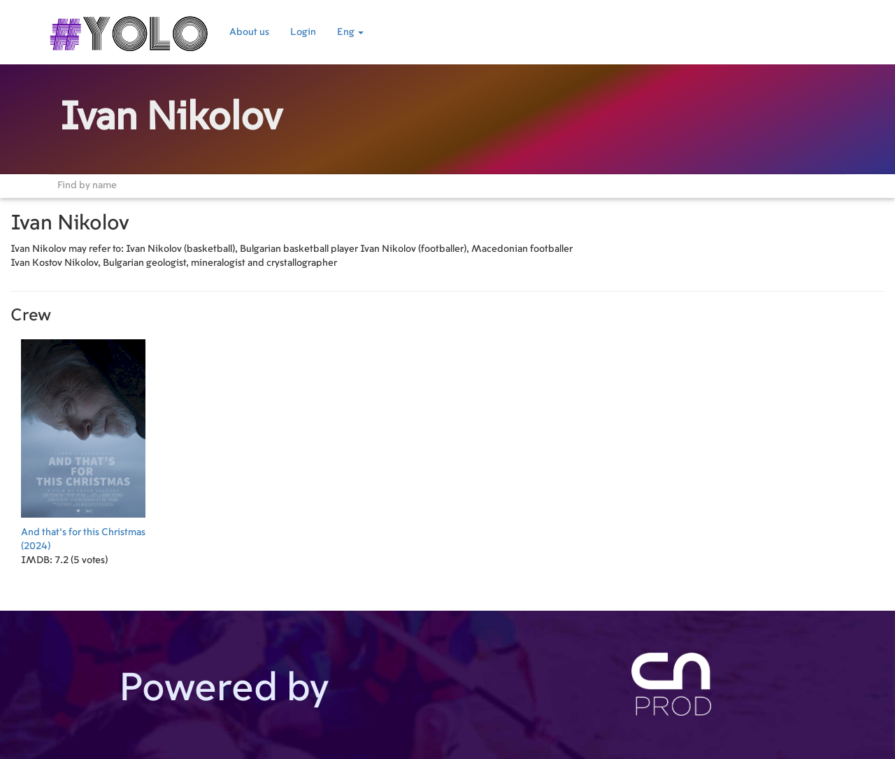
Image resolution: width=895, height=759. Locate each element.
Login (303, 32)
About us (249, 32)
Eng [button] (350, 32)
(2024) (83, 441)
